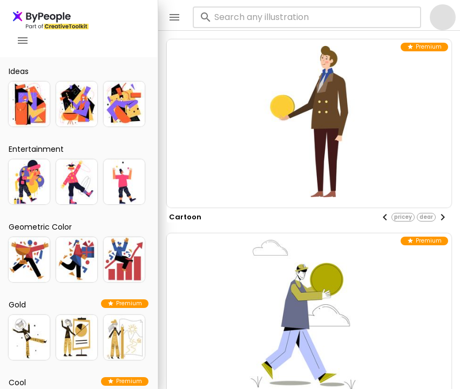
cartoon (185, 217)
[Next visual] (442, 217)
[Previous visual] (384, 217)
